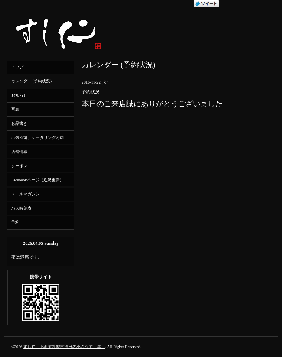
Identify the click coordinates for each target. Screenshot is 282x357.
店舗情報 (19, 151)
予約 (15, 222)
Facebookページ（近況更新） (37, 180)
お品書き (19, 123)
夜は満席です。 (26, 257)
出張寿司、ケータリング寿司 (37, 137)
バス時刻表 (21, 208)
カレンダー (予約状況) (31, 81)
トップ (17, 67)
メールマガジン (25, 194)
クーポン (19, 165)
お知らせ (19, 95)
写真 (15, 109)
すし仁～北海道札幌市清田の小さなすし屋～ (64, 346)
